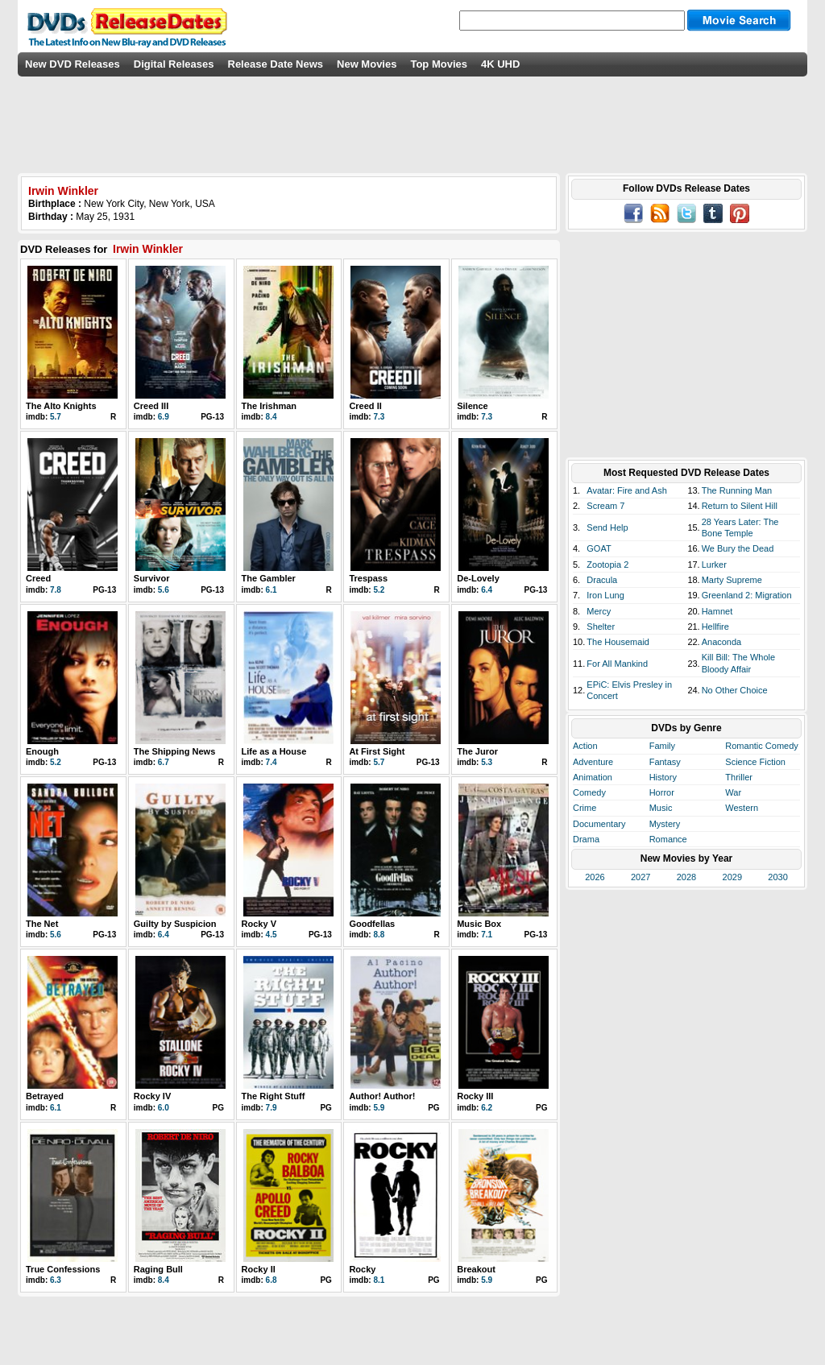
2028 (686, 877)
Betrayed (45, 1096)
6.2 (486, 1107)
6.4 (486, 589)
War (733, 792)
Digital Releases (174, 64)
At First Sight (376, 751)
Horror (661, 792)
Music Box (479, 924)
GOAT (599, 548)
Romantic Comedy (761, 746)
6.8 (271, 1280)
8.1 (378, 1280)
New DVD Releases (72, 64)
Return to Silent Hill (739, 506)
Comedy (589, 792)
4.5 (271, 934)
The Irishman (269, 406)
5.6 (163, 589)
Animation (592, 777)
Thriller (738, 777)
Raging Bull (158, 1269)
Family (662, 746)
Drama (586, 839)
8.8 (378, 934)
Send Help (607, 527)
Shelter (601, 626)
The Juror (477, 751)
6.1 (271, 589)
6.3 (55, 1280)
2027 (640, 877)
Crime (584, 808)
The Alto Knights (61, 406)
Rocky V (259, 924)
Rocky (362, 1269)
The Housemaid (618, 642)
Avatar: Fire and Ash (626, 490)
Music (661, 808)
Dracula (602, 580)
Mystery (665, 824)
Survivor (152, 578)
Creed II (365, 406)
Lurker (714, 564)
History (663, 777)
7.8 (55, 589)
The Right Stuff (273, 1096)
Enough (42, 751)
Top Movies (438, 64)
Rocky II (259, 1269)
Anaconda (722, 642)
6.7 (163, 762)
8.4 (271, 416)
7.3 (378, 416)
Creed (38, 578)
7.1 (486, 934)
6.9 (163, 416)
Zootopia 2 (607, 564)
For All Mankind (617, 663)
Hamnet (717, 611)
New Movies (366, 64)
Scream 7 (605, 506)
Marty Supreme (732, 580)
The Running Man (737, 490)
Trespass (368, 578)
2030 (777, 877)
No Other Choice (735, 690)
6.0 (163, 1107)
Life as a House (274, 751)
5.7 (55, 416)
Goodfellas (372, 924)
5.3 (486, 762)
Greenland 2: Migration (747, 595)
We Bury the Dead (738, 548)
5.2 (378, 589)
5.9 (378, 1107)
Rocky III (475, 1096)
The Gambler (269, 578)
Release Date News (276, 64)
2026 (594, 877)
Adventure (593, 762)
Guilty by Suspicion (175, 924)
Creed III (151, 406)
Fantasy (665, 762)
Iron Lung (605, 595)
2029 (732, 877)
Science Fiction (755, 762)
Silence (472, 406)
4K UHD (500, 64)
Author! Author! (382, 1096)
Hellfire (715, 626)
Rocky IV (152, 1096)
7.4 (271, 762)
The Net (42, 924)
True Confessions (63, 1269)
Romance (668, 839)
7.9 (271, 1107)
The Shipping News (174, 751)
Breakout (476, 1269)
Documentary (599, 824)
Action (585, 746)
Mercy (599, 611)
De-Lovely (478, 578)
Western (741, 808)
